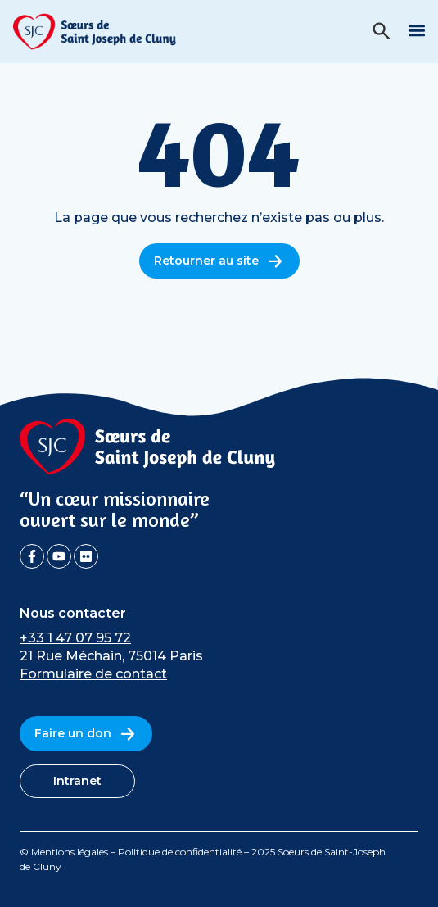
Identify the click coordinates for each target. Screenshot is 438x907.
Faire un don (86, 734)
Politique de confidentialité (180, 852)
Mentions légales (69, 852)
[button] (416, 29)
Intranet (77, 780)
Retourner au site (219, 261)
